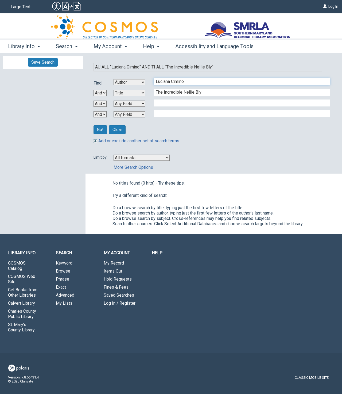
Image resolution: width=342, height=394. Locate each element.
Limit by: (101, 157)
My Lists (64, 303)
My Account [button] (110, 46)
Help (157, 252)
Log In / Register (119, 303)
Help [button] (151, 46)
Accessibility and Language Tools (214, 46)
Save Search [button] (43, 62)
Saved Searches (119, 295)
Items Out (113, 271)
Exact (61, 287)
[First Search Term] (239, 82)
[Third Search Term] (239, 103)
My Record (114, 263)
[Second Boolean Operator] (100, 104)
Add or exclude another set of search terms (136, 140)
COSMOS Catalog (17, 266)
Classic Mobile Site (312, 378)
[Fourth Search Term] (239, 114)
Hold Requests (118, 279)
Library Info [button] (24, 46)
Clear (117, 129)
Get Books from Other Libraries (22, 292)
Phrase (62, 279)
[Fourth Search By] (129, 114)
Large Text (20, 6)
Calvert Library (21, 303)
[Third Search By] (129, 104)
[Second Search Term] (239, 92)
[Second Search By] (129, 93)
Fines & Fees (116, 287)
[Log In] (325, 6)
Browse (63, 271)
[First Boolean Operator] (100, 93)
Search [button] (66, 46)
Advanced (65, 295)
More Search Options (133, 167)
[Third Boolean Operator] (100, 114)
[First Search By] (129, 82)
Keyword (64, 263)
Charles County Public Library (22, 314)
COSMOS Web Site (21, 279)
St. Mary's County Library (21, 327)
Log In (333, 6)
